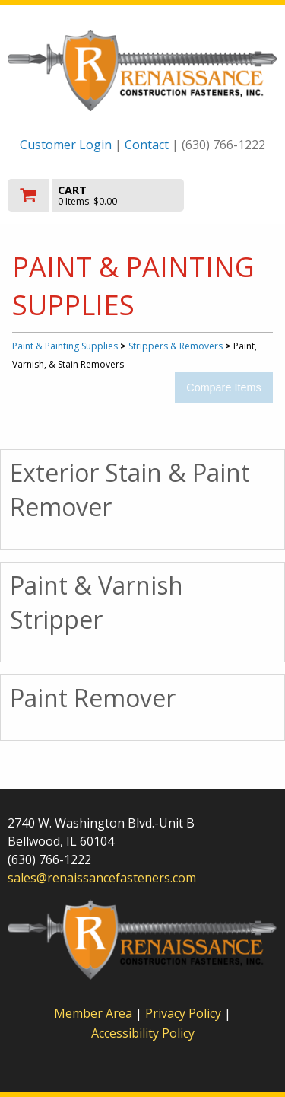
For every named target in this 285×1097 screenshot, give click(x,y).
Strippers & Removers (175, 346)
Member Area (93, 1013)
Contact (147, 144)
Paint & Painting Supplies (65, 346)
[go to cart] (102, 195)
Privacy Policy (184, 1013)
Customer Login (66, 144)
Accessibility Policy (143, 1033)
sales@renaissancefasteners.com (102, 877)
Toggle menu (237, 194)
